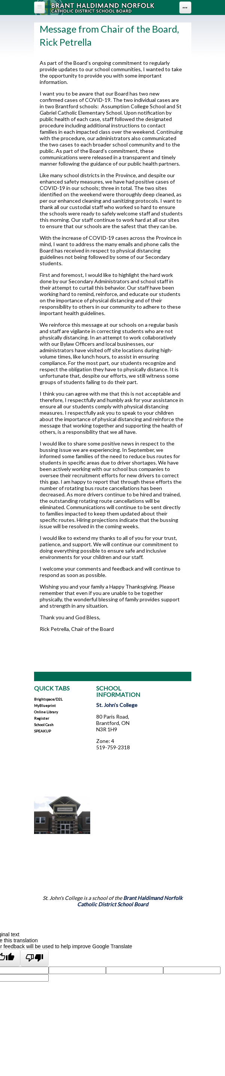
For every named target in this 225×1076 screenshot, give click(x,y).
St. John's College (116, 705)
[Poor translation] (34, 958)
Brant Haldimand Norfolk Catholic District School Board (130, 901)
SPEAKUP (42, 731)
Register (41, 718)
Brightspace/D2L (48, 699)
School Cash (44, 724)
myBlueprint (45, 705)
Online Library (46, 712)
